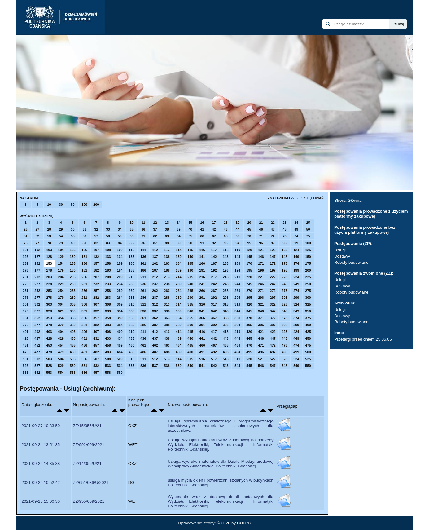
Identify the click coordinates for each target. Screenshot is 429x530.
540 (190, 366)
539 (178, 366)
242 (214, 284)
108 (108, 250)
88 (167, 243)
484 (119, 352)
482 (96, 352)
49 (296, 229)
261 (143, 291)
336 (143, 311)
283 (108, 297)
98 (284, 243)
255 (72, 291)
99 (296, 243)
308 (108, 304)
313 (166, 304)
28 (49, 229)
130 (72, 256)
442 (214, 338)
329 (60, 311)
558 (108, 372)
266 (202, 291)
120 (249, 250)
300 (308, 297)
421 (261, 331)
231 (84, 284)
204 (60, 277)
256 (84, 291)
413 (166, 331)
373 (284, 318)
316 (202, 304)
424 (296, 331)
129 (60, 256)
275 (308, 291)
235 (131, 284)
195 (249, 270)
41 (202, 229)
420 (249, 331)
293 (225, 297)
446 (261, 338)
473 (284, 345)
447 (272, 338)
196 (261, 270)
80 (72, 243)
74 (296, 236)
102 (37, 250)
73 (284, 236)
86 (143, 243)
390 (190, 325)
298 (284, 297)
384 (119, 325)
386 (143, 325)
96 (261, 243)
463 (166, 345)
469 (237, 345)
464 (178, 345)
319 (237, 304)
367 (214, 318)
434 (119, 338)
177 (37, 270)
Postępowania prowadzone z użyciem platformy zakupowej (371, 214)
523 (284, 359)
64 (178, 236)
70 (249, 236)
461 (143, 345)
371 (261, 318)
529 (60, 366)
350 (308, 311)
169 (237, 263)
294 (237, 297)
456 (84, 345)
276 (25, 297)
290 (190, 297)
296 (261, 297)
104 (60, 250)
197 (272, 270)
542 (214, 366)
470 (249, 345)
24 (296, 222)
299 (296, 297)
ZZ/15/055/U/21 (87, 425)
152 (37, 263)
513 (166, 359)
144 (237, 256)
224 (296, 277)
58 (108, 236)
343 (225, 311)
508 (108, 359)
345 (249, 311)
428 (49, 338)
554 (60, 372)
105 (72, 250)
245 (249, 284)
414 (178, 331)
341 (202, 311)
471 (261, 345)
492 (214, 352)
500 (308, 352)
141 (202, 256)
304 (60, 304)
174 (296, 263)
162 (155, 263)
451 (25, 345)
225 (308, 277)
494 (237, 352)
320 (249, 304)
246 (261, 284)
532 (96, 366)
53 (49, 236)
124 (296, 250)
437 (155, 338)
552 (37, 372)
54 (61, 236)
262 (155, 291)
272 (272, 291)
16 (202, 222)
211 (143, 277)
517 (214, 359)
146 (261, 256)
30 (61, 204)
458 (108, 345)
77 (37, 243)
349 (296, 311)
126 (25, 256)
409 (119, 331)
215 (190, 277)
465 (190, 345)
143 (225, 256)
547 (272, 366)
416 (202, 331)
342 (214, 311)
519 (237, 359)
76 (25, 243)
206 (84, 277)
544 (237, 366)
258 (108, 291)
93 (225, 243)
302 (37, 304)
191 (202, 270)
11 (143, 222)
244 (237, 284)
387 (155, 325)
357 (96, 318)
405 (72, 331)
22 (272, 222)
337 (155, 311)
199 (296, 270)
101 (25, 250)
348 (284, 311)
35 (131, 229)
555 (72, 372)
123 (284, 250)
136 (143, 256)
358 (108, 318)
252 (37, 291)
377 (37, 325)
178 (49, 270)
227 (37, 284)
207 (96, 277)
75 (308, 236)
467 (214, 345)
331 (84, 311)
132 (96, 256)
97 (272, 243)
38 (167, 229)
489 (178, 352)
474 (296, 345)
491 (202, 352)
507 (96, 359)
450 (308, 338)
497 (272, 352)
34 (119, 229)
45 (249, 229)
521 (261, 359)
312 (155, 304)
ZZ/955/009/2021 (88, 501)
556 (84, 372)
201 (25, 277)
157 (96, 263)
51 (25, 236)
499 (296, 352)
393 (225, 325)
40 (190, 229)
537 (155, 366)
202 (37, 277)
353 (49, 318)
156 (84, 263)
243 (225, 284)
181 (84, 270)
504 (60, 359)
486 (143, 352)
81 (84, 243)
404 (60, 331)
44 (237, 229)
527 (37, 366)
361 (143, 318)
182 (96, 270)
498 (284, 352)
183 (108, 270)
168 (225, 263)
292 (214, 297)
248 (284, 284)
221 (261, 277)
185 (131, 270)
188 (166, 270)
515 (190, 359)
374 (296, 318)
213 (166, 277)
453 (49, 345)
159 (119, 263)
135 (131, 256)
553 (49, 372)
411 (143, 331)
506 (84, 359)
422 (272, 331)
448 (284, 338)
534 (119, 366)
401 (25, 331)
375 (308, 318)
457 (96, 345)
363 (166, 318)
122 (272, 250)
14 (178, 222)
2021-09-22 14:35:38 (41, 463)
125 (308, 250)
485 (131, 352)
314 (178, 304)
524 (296, 359)
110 (131, 250)
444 (237, 338)
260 (131, 291)
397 (272, 325)
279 (60, 297)
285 (131, 297)
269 (237, 291)
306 (84, 304)
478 (49, 352)
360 (131, 318)
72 (272, 236)
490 (190, 352)
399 (296, 325)
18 (225, 222)
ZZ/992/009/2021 (88, 444)
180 (72, 270)
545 (249, 366)
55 (72, 236)
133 (108, 256)
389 (178, 325)
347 (272, 311)
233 (108, 284)
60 (131, 236)
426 (25, 338)
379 (60, 325)
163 (166, 263)
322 (272, 304)
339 (178, 311)
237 (155, 284)
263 (166, 291)
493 (225, 352)
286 (143, 297)
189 (178, 270)
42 (214, 229)
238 (166, 284)
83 (108, 243)
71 (261, 236)
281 (84, 297)
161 (143, 263)
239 (178, 284)
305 (72, 304)
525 (308, 359)
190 (190, 270)
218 (225, 277)
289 (178, 297)
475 (308, 345)
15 (190, 222)
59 (119, 236)
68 (225, 236)
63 (167, 236)
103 (49, 250)
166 (202, 263)
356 (84, 318)
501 (25, 359)
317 (214, 304)
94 (237, 243)
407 (96, 331)
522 (272, 359)
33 (108, 229)
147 (272, 256)
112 (155, 250)
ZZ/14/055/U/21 (87, 463)
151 (25, 263)
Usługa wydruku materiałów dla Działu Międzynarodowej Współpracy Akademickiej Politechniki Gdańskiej (220, 463)
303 (49, 304)
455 (72, 345)
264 (178, 291)
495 (249, 352)
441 (202, 338)
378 (49, 325)
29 (61, 229)
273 (284, 291)
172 (272, 263)
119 (237, 250)
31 (84, 229)
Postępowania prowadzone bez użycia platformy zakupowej (364, 230)
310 (131, 304)
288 (166, 297)
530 (72, 366)
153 (49, 263)
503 (49, 359)
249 (296, 284)
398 (284, 325)
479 (60, 352)
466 (202, 345)
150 (308, 256)
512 (155, 359)
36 (143, 229)
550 (308, 366)
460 (131, 345)
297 (272, 297)
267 (214, 291)
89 (178, 243)
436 (143, 338)
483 (108, 352)
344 (237, 311)
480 (72, 352)
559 (119, 372)
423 (284, 331)
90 (190, 243)
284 (119, 297)
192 (214, 270)
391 (202, 325)
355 (72, 318)
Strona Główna (347, 200)
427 (37, 338)
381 (84, 325)
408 (108, 331)
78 (49, 243)
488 (166, 352)
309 (119, 304)
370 (249, 318)
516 (202, 359)
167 (214, 263)
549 (296, 366)
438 (166, 338)
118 (225, 250)
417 (214, 331)
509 (119, 359)
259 (119, 291)
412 (155, 331)
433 (108, 338)
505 (72, 359)
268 (225, 291)
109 (119, 250)
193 (225, 270)
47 (272, 229)
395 (249, 325)
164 (178, 263)
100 (84, 204)
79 (61, 243)
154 (60, 263)
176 (25, 270)
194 (237, 270)
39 (178, 229)
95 (249, 243)
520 (249, 359)
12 (155, 222)
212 (155, 277)
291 (202, 297)
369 (237, 318)
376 (25, 325)
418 (225, 331)
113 (166, 250)
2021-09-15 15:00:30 (41, 501)
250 (308, 284)
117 (214, 250)
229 (60, 284)
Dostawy (342, 256)
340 (190, 311)
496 (261, 352)
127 (37, 256)
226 (25, 284)
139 (178, 256)
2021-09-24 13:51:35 (41, 444)
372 (272, 318)
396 (261, 325)
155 (72, 263)
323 (284, 304)
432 (96, 338)
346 (261, 311)
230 (72, 284)
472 (272, 345)
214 (178, 277)
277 (37, 297)
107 (96, 250)
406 (84, 331)
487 (155, 352)
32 (96, 229)
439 (178, 338)
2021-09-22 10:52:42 (41, 482)
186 (143, 270)
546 (261, 366)
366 (202, 318)
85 (131, 243)
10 (49, 204)
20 (249, 222)
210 (131, 277)
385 (131, 325)
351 (25, 318)
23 (284, 222)
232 (96, 284)
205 (72, 277)
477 (37, 352)
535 (131, 366)
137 (155, 256)
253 (49, 291)
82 (96, 243)
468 (225, 345)
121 (261, 250)
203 (49, 277)
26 (25, 229)
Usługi (340, 250)
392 (214, 325)
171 (261, 263)
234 (119, 284)
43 (225, 229)
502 (37, 359)
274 (296, 291)
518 (225, 359)
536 (143, 366)
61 (143, 236)
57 (96, 236)
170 (249, 263)
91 (202, 243)
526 (25, 366)
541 (202, 366)
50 (72, 204)
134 (119, 256)
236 (143, 284)
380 (72, 325)
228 (49, 284)
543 (225, 366)
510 (131, 359)
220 (249, 277)
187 (155, 270)
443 (225, 338)
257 (96, 291)
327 (37, 311)
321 (261, 304)
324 (296, 304)
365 (190, 318)
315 (190, 304)
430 (72, 338)
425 (308, 331)
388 (166, 325)
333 (108, 311)
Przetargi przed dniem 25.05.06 (363, 339)
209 (119, 277)
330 (72, 311)
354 (60, 318)
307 (96, 304)
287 (155, 297)
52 (37, 236)
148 (284, 256)
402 (37, 331)
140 (190, 256)
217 (214, 277)
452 (37, 345)
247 (272, 284)
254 (60, 291)
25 (308, 222)
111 (143, 250)
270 (249, 291)
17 (214, 222)
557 (96, 372)
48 (284, 229)
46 (261, 229)
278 (49, 297)
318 (225, 304)
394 (237, 325)
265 (190, 291)
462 (155, 345)
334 (119, 311)
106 (84, 250)
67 (214, 236)
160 (131, 263)
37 (155, 229)
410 (131, 331)
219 (237, 277)
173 (284, 263)
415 (190, 331)
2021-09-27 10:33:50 (41, 425)
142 (214, 256)
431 (84, 338)
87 (155, 243)
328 (49, 311)
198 (284, 270)
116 (202, 250)
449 (296, 338)
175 (308, 263)
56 (84, 236)
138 (166, 256)
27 (37, 229)
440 (190, 338)
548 (284, 366)
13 (167, 222)
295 (249, 297)
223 (284, 277)
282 (96, 297)
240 (190, 284)
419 (237, 331)
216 (202, 277)
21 (261, 222)
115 (190, 250)
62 (155, 236)
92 (214, 243)
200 (96, 204)
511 (143, 359)
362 (155, 318)
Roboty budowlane (351, 262)
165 (190, 263)
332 (96, 311)
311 (143, 304)
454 (60, 345)
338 (166, 311)
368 (225, 318)
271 (261, 291)
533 (108, 366)
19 (237, 222)
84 (119, 243)
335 (131, 311)
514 (178, 359)
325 (308, 304)
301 (25, 304)
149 (296, 256)
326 (25, 311)
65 (190, 236)
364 (178, 318)
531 (84, 366)
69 (237, 236)
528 (49, 366)
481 (84, 352)
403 (49, 331)
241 (202, 284)
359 (119, 318)
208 (108, 277)
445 (249, 338)
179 (60, 270)
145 (249, 256)
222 (272, 277)
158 (108, 263)
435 (131, 338)
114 (178, 250)
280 (72, 297)
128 (49, 256)
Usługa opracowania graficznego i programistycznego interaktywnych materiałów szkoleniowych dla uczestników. (220, 426)
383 (108, 325)
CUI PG (244, 523)
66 (202, 236)
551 (25, 372)
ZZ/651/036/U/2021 (90, 482)
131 (84, 256)
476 (25, 352)
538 (166, 366)
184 (119, 270)
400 (308, 325)
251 (25, 291)
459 (119, 345)
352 (37, 318)
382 (96, 325)
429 (60, 338)
